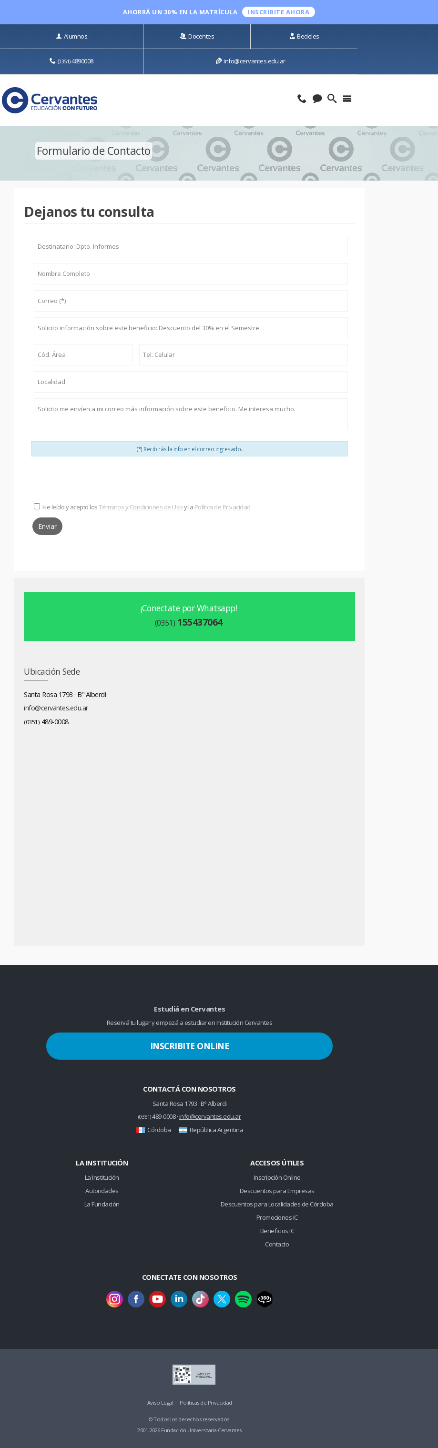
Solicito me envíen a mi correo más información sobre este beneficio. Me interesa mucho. (191, 414)
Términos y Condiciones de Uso (141, 507)
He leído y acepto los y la (146, 507)
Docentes (197, 36)
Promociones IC (277, 1217)
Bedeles (304, 36)
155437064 (189, 622)
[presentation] (189, 479)
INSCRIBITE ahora (278, 12)
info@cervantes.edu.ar (250, 61)
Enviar (47, 526)
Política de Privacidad (222, 507)
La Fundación (102, 1204)
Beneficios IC (277, 1230)
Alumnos (71, 36)
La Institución (102, 1177)
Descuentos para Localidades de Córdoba (277, 1204)
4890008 (71, 61)
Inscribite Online (189, 1046)
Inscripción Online (277, 1177)
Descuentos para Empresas (277, 1190)
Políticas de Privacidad (206, 1402)
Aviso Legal (160, 1402)
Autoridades (102, 1190)
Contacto (277, 1244)
